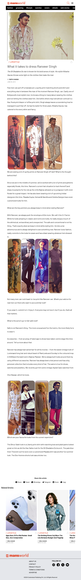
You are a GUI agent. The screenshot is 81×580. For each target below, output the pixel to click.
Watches (38, 8)
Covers (46, 8)
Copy (63, 482)
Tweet (26, 482)
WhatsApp (35, 482)
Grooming (19, 8)
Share (18, 482)
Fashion (10, 8)
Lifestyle (29, 8)
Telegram (46, 482)
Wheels (55, 8)
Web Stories (65, 8)
